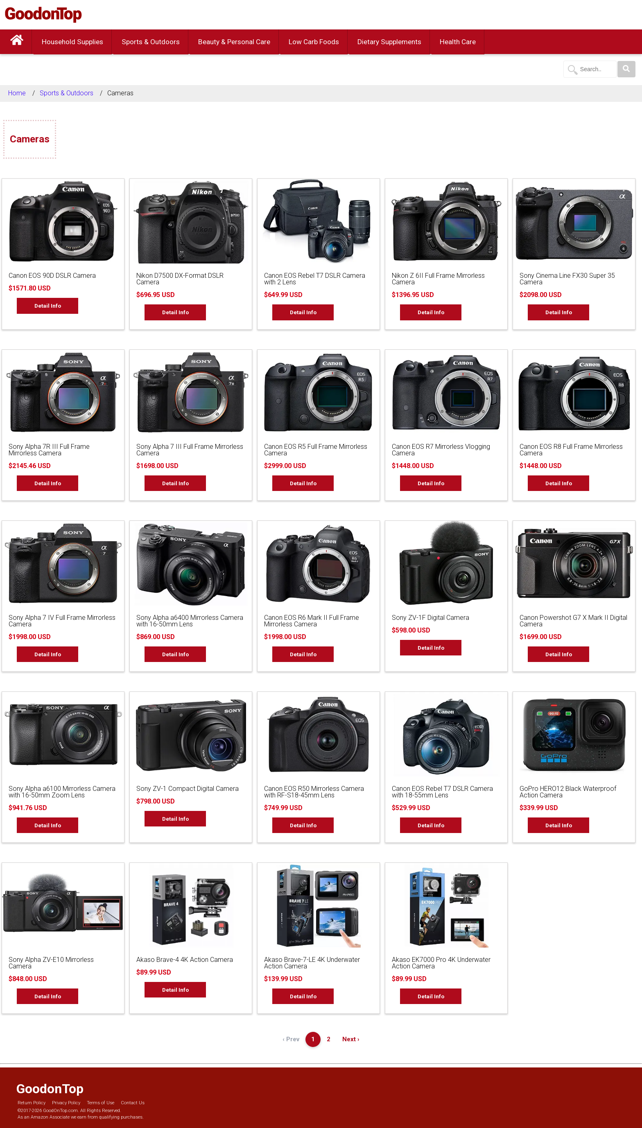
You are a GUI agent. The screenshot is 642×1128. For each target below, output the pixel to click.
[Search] (626, 69)
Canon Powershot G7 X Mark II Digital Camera (573, 621)
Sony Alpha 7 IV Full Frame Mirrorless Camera (62, 621)
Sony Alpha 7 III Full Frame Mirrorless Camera (189, 450)
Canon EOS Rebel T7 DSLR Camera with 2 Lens (314, 279)
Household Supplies (72, 42)
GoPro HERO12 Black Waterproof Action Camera (568, 792)
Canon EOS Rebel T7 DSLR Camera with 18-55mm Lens (442, 792)
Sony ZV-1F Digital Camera (430, 617)
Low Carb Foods (314, 42)
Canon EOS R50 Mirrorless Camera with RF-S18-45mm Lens (314, 792)
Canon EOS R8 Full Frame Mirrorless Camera (571, 450)
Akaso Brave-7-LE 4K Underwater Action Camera (312, 963)
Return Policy (31, 1102)
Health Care (458, 42)
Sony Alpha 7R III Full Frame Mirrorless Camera (49, 450)
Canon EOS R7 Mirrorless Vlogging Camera (441, 450)
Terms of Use (100, 1102)
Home (17, 93)
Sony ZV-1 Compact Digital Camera (187, 789)
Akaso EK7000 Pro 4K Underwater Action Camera (441, 963)
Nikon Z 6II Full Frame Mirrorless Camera (438, 279)
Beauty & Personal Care (234, 42)
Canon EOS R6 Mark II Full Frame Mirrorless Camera (311, 621)
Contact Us (133, 1102)
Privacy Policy (66, 1102)
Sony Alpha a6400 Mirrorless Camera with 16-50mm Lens (189, 621)
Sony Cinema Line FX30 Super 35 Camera (567, 279)
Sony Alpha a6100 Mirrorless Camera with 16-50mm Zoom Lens (62, 792)
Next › (350, 1039)
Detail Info (47, 305)
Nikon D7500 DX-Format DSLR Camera (180, 279)
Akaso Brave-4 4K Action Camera (184, 960)
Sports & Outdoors (151, 42)
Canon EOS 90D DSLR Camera (52, 275)
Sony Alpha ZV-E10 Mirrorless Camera (51, 963)
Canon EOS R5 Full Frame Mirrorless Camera (315, 450)
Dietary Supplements (389, 42)
